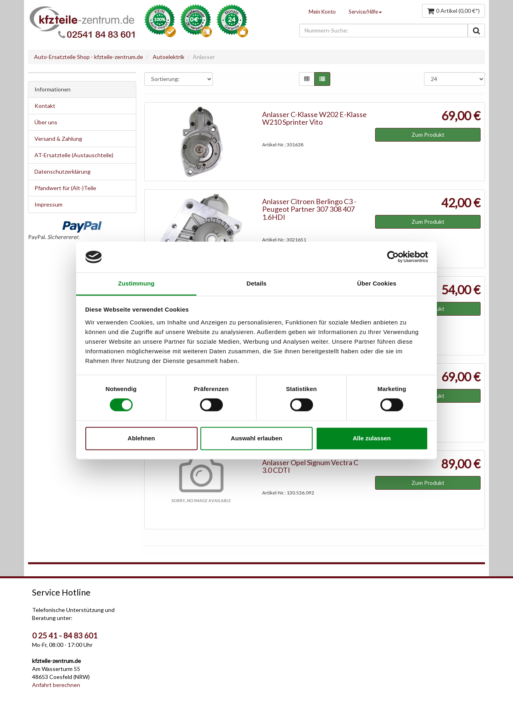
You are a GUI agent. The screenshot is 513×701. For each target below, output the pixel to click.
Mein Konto (322, 11)
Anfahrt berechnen (56, 684)
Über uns (45, 122)
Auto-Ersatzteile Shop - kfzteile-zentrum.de (88, 56)
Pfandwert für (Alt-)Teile (65, 187)
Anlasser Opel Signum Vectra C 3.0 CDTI (310, 466)
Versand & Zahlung (58, 138)
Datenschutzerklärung (62, 171)
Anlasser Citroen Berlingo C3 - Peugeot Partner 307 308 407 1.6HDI (309, 209)
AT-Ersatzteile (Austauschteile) (73, 155)
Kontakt (44, 105)
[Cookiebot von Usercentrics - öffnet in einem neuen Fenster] (393, 257)
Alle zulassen (372, 438)
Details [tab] (256, 283)
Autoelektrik (168, 56)
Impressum (48, 204)
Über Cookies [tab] (376, 283)
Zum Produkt (428, 134)
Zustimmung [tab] (136, 283)
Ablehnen (141, 438)
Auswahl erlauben (256, 438)
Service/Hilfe (365, 11)
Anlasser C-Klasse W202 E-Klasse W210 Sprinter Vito (314, 118)
